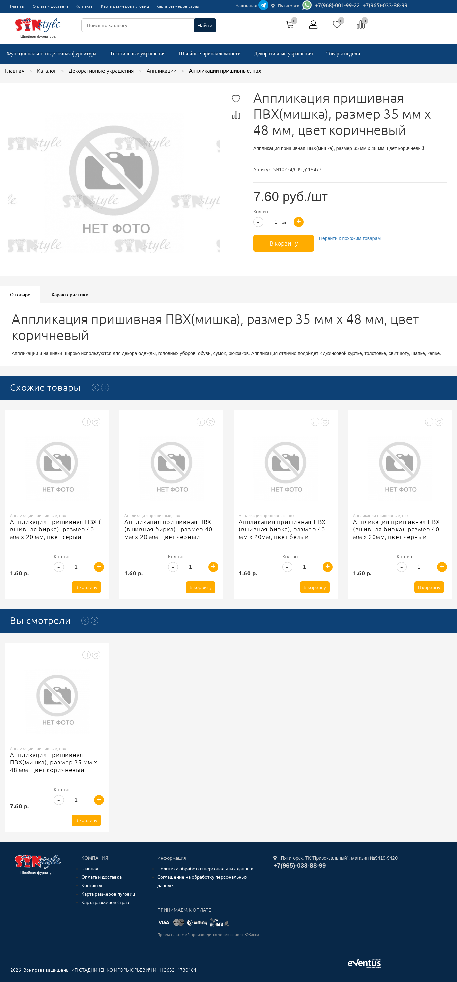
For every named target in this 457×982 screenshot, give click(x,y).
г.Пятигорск (285, 5)
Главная (17, 6)
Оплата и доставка (50, 6)
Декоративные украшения (283, 53)
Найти (205, 25)
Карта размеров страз (177, 6)
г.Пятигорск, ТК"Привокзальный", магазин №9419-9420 (335, 858)
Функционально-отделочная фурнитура (51, 53)
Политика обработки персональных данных (205, 868)
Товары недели (343, 53)
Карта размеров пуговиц (125, 6)
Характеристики (70, 294)
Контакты (84, 6)
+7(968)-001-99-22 (337, 5)
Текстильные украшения (138, 53)
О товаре (20, 294)
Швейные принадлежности (210, 53)
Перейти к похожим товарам (350, 238)
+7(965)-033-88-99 (385, 5)
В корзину (283, 243)
